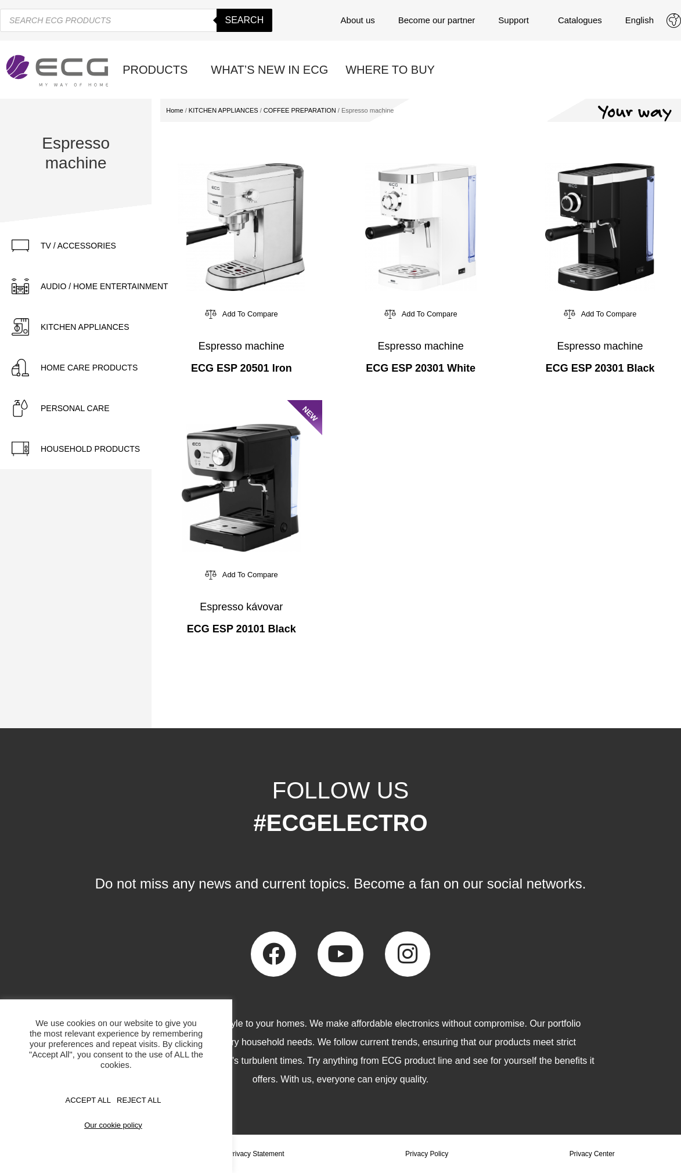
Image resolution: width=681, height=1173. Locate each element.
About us (358, 20)
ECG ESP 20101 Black (241, 629)
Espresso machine (241, 346)
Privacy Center (592, 1154)
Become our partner (436, 20)
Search (244, 20)
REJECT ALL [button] (139, 1100)
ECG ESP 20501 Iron (241, 368)
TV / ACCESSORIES (78, 245)
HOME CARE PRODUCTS (89, 367)
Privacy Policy (427, 1154)
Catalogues (580, 20)
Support (516, 20)
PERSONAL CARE (75, 408)
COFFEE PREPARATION (300, 110)
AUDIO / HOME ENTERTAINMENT (104, 286)
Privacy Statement (256, 1154)
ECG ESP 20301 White (420, 368)
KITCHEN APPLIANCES (85, 327)
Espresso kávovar (241, 607)
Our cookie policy (113, 1125)
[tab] (93, 245)
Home (174, 110)
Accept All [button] (88, 1100)
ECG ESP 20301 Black (600, 368)
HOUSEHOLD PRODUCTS (90, 449)
